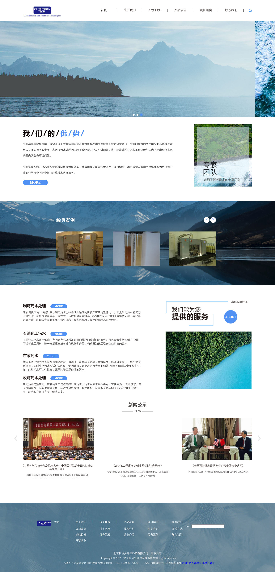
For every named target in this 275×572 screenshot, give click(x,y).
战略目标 (81, 534)
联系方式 (177, 528)
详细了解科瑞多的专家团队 (222, 179)
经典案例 (153, 534)
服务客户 (153, 528)
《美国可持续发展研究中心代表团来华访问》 (218, 465)
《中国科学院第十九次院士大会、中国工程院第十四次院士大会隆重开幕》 (57, 467)
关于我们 (130, 10)
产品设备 (180, 10)
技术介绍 (129, 528)
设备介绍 (129, 534)
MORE (35, 182)
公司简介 (81, 528)
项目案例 (206, 10)
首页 (104, 10)
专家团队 (81, 540)
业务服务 (155, 10)
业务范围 (105, 528)
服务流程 (105, 534)
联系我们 (231, 10)
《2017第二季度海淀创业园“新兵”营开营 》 (137, 465)
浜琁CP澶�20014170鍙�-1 (198, 562)
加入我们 (177, 534)
